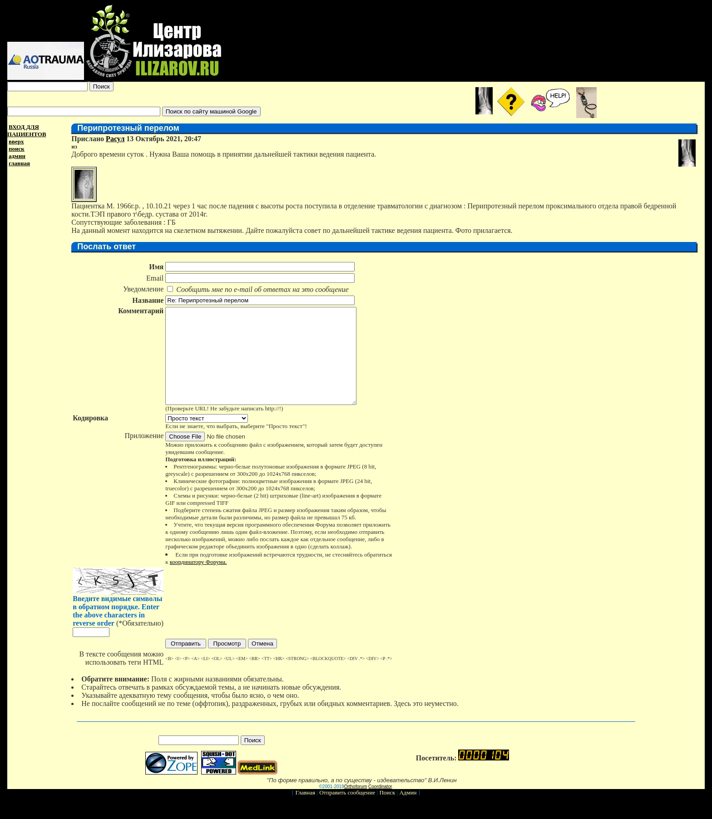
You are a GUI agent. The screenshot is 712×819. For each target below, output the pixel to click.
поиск (17, 148)
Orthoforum (355, 805)
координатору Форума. (198, 580)
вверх (16, 141)
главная (19, 163)
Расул (114, 139)
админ (17, 156)
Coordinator (380, 805)
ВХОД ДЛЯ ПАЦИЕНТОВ (26, 130)
